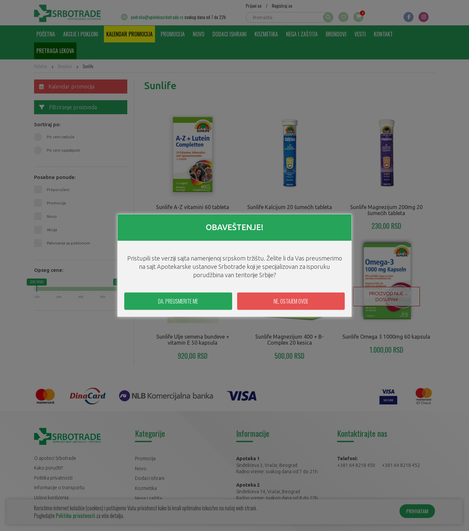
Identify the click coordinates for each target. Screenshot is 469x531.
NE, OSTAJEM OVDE (291, 301)
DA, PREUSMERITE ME (178, 301)
